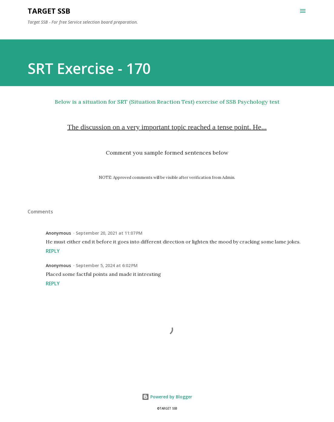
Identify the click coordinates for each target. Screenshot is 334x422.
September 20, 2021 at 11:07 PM (109, 233)
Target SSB (49, 11)
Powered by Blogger (167, 397)
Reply (53, 251)
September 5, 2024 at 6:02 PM (107, 265)
